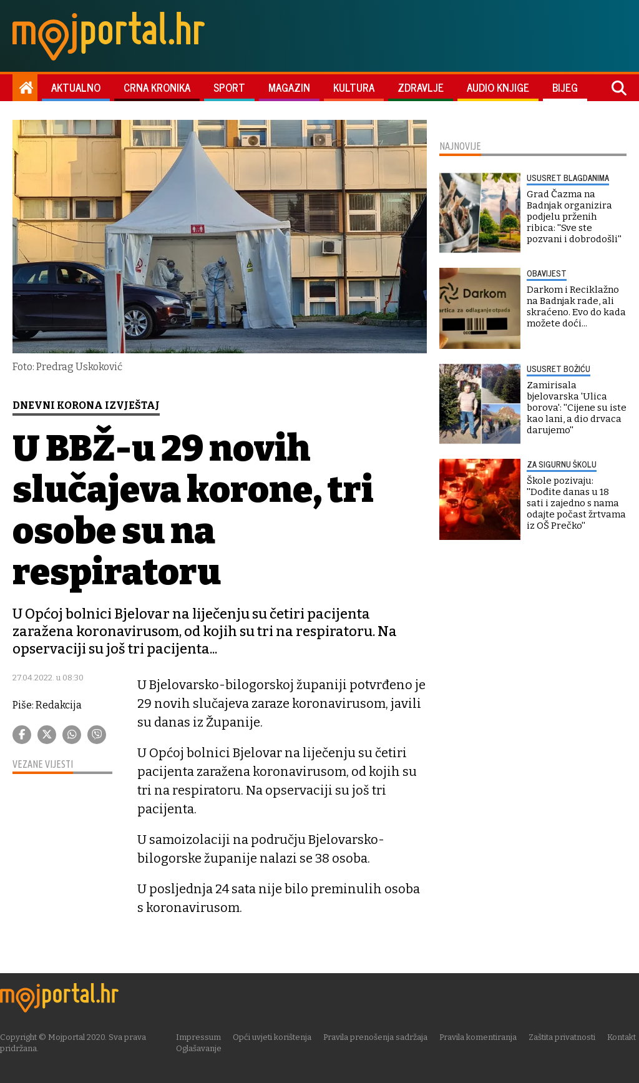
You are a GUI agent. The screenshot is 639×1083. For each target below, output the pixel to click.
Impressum (199, 1037)
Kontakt (622, 1037)
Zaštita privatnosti (563, 1037)
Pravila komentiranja (479, 1037)
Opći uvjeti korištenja (273, 1037)
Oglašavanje (200, 1048)
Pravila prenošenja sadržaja (376, 1037)
